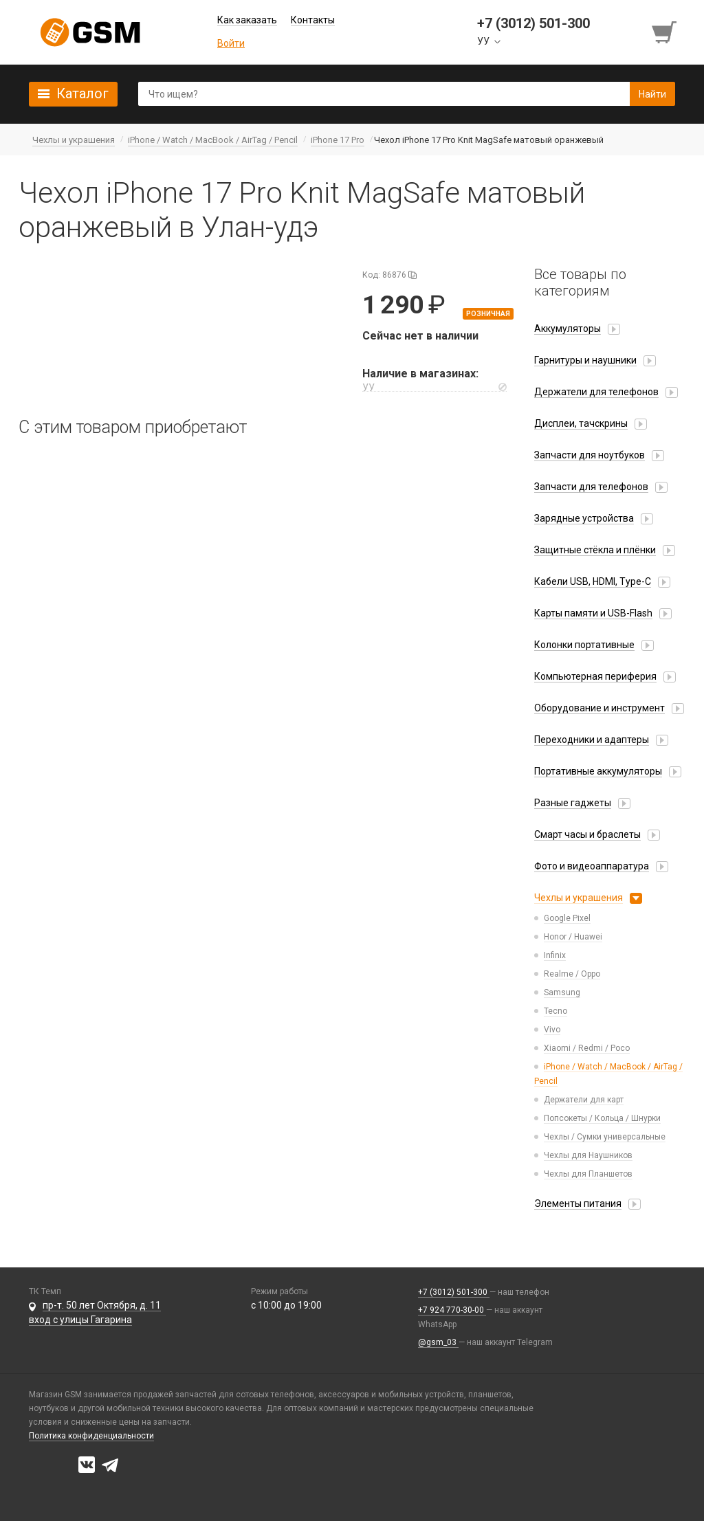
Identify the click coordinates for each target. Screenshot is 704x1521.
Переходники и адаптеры (591, 739)
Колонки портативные (584, 644)
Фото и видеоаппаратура (591, 866)
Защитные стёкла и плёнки (595, 549)
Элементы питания (578, 1203)
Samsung (562, 992)
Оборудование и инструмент (599, 707)
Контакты (313, 19)
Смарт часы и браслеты (587, 834)
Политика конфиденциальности (91, 1436)
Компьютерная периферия (595, 676)
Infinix (555, 955)
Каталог (82, 93)
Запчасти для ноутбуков (589, 454)
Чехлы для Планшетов (588, 1174)
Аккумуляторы (567, 328)
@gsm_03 (438, 1342)
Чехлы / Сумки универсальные (605, 1137)
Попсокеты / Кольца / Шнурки (602, 1118)
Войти (231, 43)
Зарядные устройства (584, 518)
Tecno (555, 1011)
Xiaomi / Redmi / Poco (587, 1048)
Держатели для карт (584, 1099)
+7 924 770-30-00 (452, 1310)
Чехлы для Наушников (588, 1155)
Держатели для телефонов (596, 391)
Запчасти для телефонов (591, 486)
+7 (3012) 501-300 (454, 1292)
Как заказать (247, 19)
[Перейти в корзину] (665, 32)
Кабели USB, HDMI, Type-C (592, 581)
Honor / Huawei (573, 937)
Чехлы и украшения (578, 897)
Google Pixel (567, 918)
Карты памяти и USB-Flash (593, 613)
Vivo (552, 1029)
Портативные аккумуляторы (598, 771)
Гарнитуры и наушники (585, 360)
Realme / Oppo (572, 974)
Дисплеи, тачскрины (581, 423)
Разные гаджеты (572, 802)
